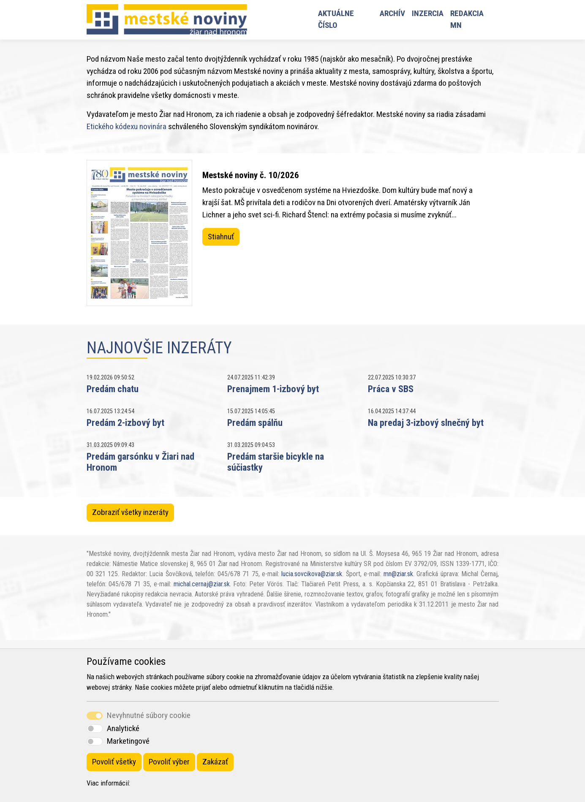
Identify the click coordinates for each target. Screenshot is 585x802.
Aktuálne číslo (336, 19)
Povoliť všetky (114, 762)
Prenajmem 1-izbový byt (273, 388)
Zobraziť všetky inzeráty (130, 512)
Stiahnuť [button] (221, 236)
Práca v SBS (391, 388)
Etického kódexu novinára (126, 126)
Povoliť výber (169, 762)
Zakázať (215, 762)
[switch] (95, 728)
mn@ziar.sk (398, 574)
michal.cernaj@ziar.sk (202, 584)
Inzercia (428, 13)
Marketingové (128, 741)
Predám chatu (113, 388)
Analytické (123, 728)
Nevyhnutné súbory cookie (148, 715)
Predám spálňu (255, 422)
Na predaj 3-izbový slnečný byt (426, 422)
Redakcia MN (467, 19)
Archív (392, 13)
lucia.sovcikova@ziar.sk (311, 574)
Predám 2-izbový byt (125, 422)
